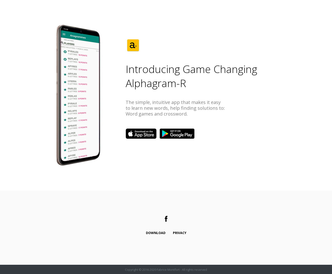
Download (156, 233)
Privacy (179, 233)
